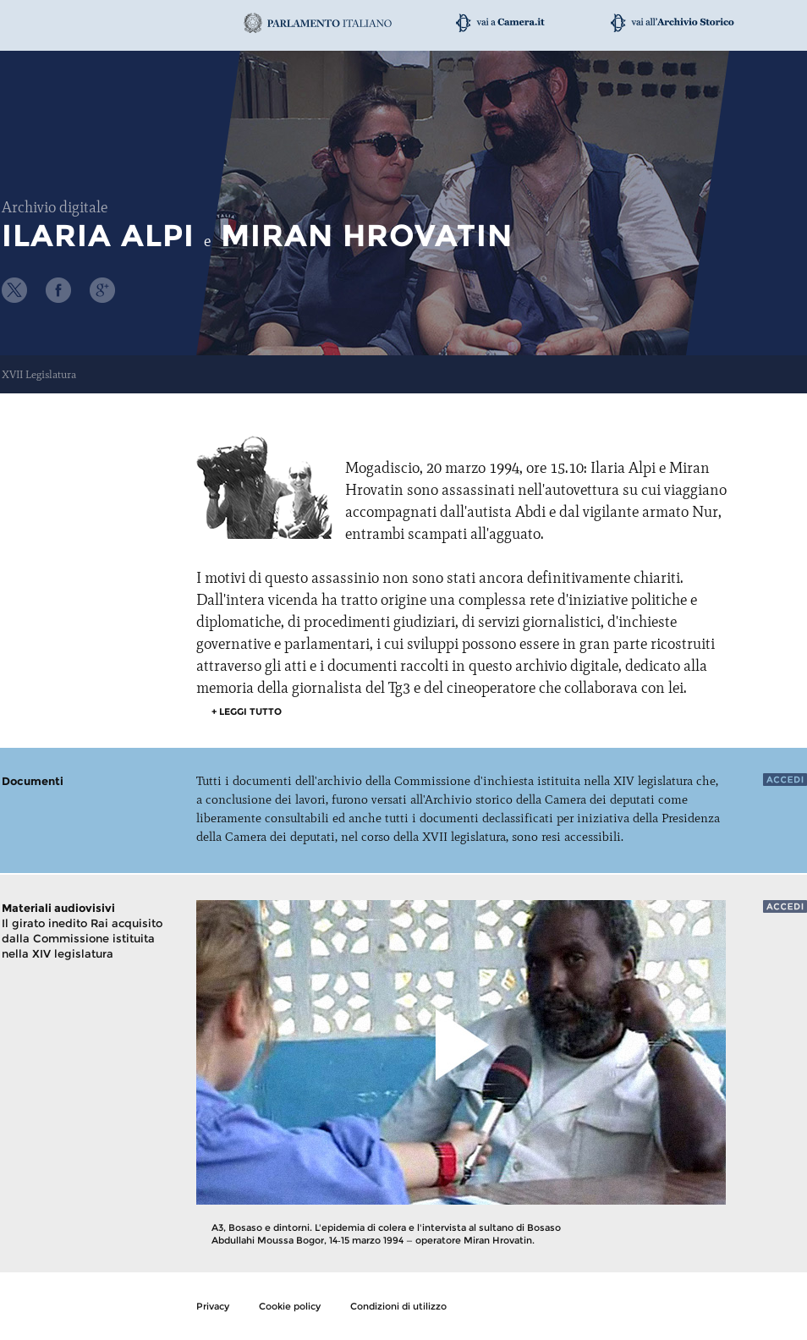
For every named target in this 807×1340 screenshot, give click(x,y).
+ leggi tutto (246, 711)
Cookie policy (290, 1306)
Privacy (212, 1306)
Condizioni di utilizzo (398, 1306)
